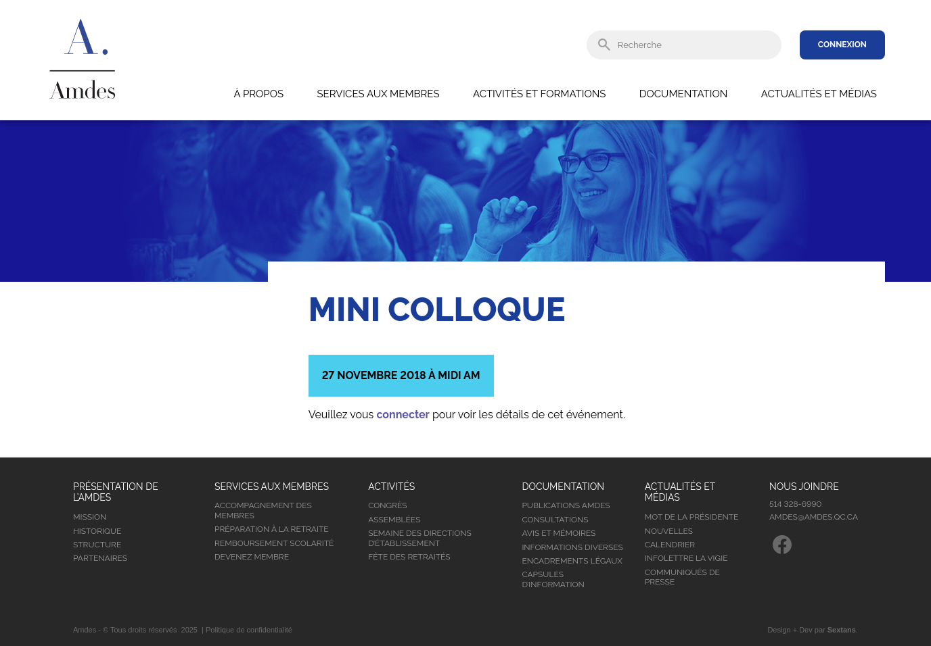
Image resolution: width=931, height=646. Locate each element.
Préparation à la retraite (271, 529)
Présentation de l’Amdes (115, 492)
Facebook (782, 544)
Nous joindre (804, 486)
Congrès (387, 505)
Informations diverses (572, 547)
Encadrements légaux (572, 561)
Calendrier (670, 544)
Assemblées (394, 519)
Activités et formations (539, 94)
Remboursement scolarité (274, 543)
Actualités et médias (819, 94)
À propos (258, 94)
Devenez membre (251, 557)
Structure (97, 544)
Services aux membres (378, 94)
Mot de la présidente (692, 517)
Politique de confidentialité (249, 630)
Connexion (842, 44)
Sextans (841, 630)
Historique (97, 531)
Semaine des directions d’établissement (420, 537)
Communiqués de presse (682, 577)
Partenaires (100, 558)
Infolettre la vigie (686, 558)
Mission (89, 517)
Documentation (683, 94)
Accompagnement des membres (263, 510)
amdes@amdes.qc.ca (813, 517)
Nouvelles (669, 531)
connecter (402, 414)
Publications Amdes (566, 505)
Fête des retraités (409, 557)
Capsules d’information (553, 579)
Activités (391, 486)
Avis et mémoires (558, 533)
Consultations (555, 519)
